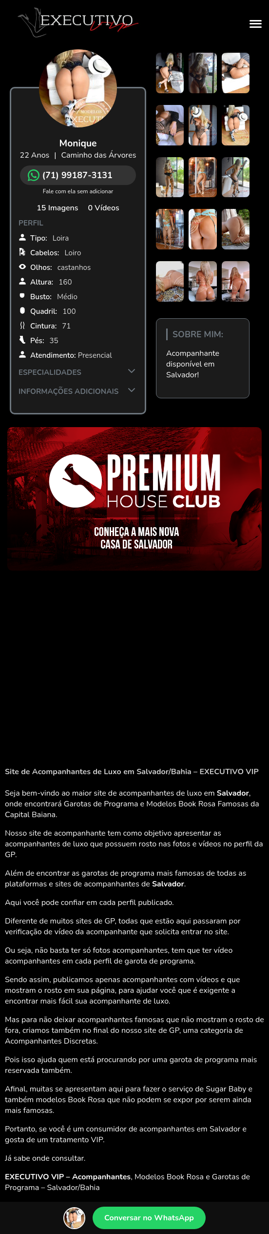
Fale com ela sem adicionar (78, 191)
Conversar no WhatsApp (149, 1218)
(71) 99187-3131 (70, 175)
